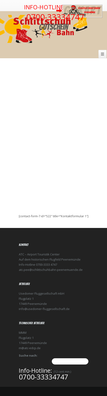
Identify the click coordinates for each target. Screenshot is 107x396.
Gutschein (53, 27)
